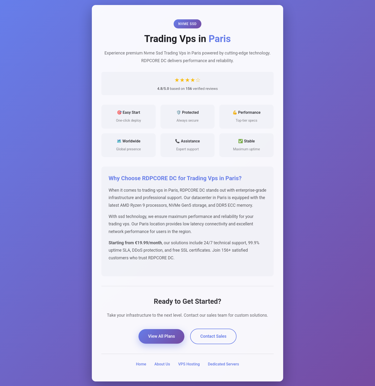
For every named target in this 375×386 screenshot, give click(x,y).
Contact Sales (213, 337)
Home (141, 364)
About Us (162, 364)
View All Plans (161, 337)
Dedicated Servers (223, 364)
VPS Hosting (189, 364)
